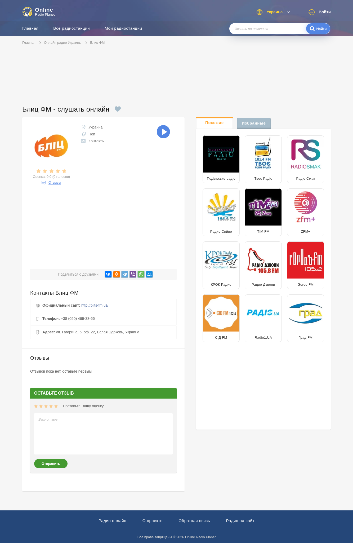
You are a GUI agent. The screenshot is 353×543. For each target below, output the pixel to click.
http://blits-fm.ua (94, 305)
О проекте (152, 520)
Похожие (214, 122)
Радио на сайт (240, 520)
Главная (30, 28)
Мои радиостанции (123, 28)
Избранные (254, 123)
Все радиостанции (71, 28)
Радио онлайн (112, 520)
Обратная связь (194, 520)
